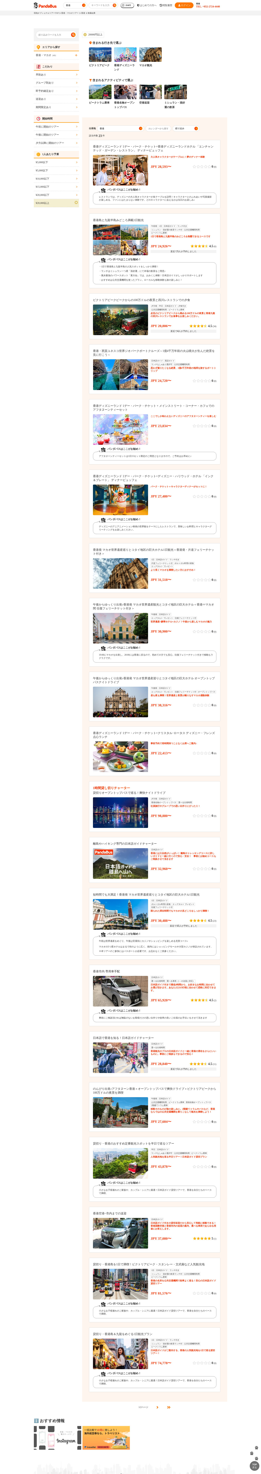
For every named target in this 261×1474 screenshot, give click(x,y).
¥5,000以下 (42, 170)
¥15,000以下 (42, 186)
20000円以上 (95, 34)
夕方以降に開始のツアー (50, 143)
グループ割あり (45, 82)
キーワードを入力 (100, 5)
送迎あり (41, 99)
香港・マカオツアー (70, 13)
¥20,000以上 (42, 203)
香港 (83, 13)
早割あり (41, 74)
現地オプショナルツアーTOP (46, 13)
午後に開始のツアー (47, 134)
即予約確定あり (45, 91)
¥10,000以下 (42, 178)
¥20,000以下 (42, 195)
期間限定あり (43, 107)
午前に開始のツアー (47, 126)
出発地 (92, 128)
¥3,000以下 (42, 162)
